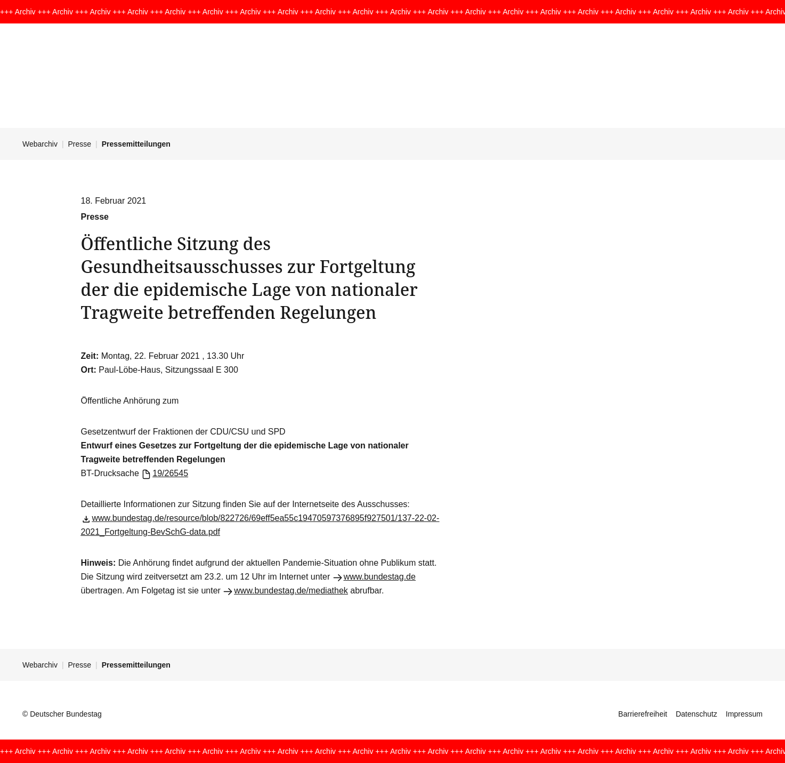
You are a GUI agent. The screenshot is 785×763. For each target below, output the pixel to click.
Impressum (744, 714)
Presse (80, 144)
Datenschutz (696, 714)
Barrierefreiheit (642, 714)
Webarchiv (40, 144)
